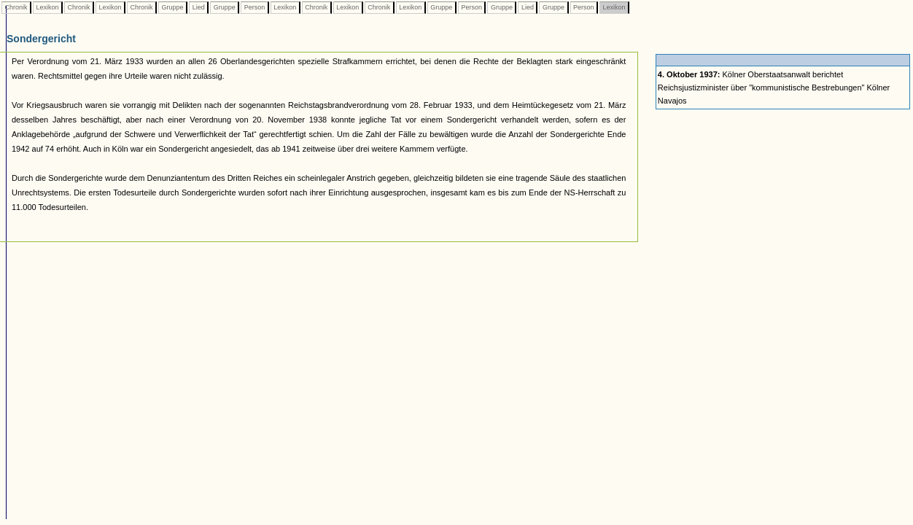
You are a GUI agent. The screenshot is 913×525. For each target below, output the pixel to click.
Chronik (16, 7)
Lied (198, 7)
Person (254, 7)
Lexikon (47, 7)
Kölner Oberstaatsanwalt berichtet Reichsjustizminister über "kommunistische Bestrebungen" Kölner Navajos (774, 87)
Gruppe (172, 7)
